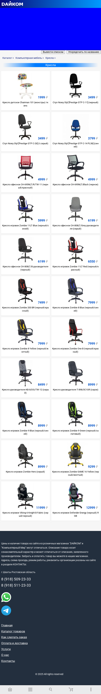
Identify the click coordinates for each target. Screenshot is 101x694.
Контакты (8, 661)
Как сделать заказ (14, 637)
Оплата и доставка (14, 643)
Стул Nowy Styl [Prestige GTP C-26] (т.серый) (25, 143)
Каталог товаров (13, 631)
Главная (7, 625)
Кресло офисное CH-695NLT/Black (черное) (75, 184)
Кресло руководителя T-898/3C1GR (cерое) (75, 389)
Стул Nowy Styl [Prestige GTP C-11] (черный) (75, 102)
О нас (5, 655)
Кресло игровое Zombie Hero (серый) (25, 471)
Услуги (6, 649)
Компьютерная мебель (30, 58)
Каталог (8, 58)
